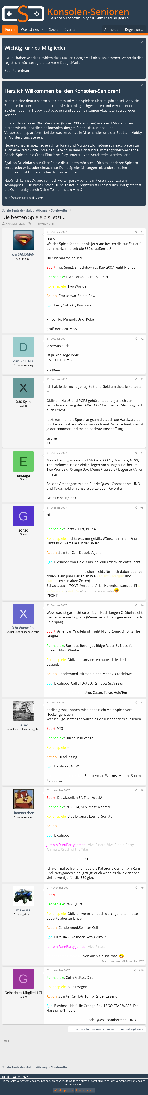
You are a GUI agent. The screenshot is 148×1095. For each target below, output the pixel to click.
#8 (142, 790)
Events (70, 29)
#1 (142, 232)
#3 (142, 379)
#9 (142, 887)
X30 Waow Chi (23, 628)
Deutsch (20, 1077)
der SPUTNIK (23, 361)
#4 (142, 453)
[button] (43, 29)
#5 (142, 507)
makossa (23, 910)
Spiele (53, 29)
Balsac (23, 725)
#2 (142, 338)
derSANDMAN (15, 224)
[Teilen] (136, 232)
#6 (142, 605)
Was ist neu (30, 29)
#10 (141, 970)
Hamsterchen (23, 813)
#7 (142, 702)
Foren (10, 29)
